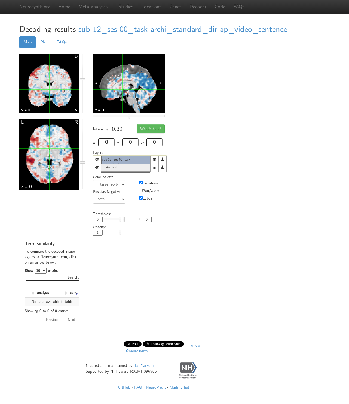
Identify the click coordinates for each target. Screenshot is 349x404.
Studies (125, 7)
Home (64, 7)
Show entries (41, 271)
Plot (44, 42)
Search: (52, 281)
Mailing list (179, 387)
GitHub (124, 387)
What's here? (150, 128)
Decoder (197, 7)
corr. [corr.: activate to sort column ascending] (73, 292)
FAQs (238, 7)
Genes (175, 7)
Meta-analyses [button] (94, 7)
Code (220, 7)
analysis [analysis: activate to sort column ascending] (43, 292)
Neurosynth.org (34, 7)
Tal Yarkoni (144, 365)
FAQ (138, 387)
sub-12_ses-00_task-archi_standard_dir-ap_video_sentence (182, 29)
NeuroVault (156, 387)
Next (71, 319)
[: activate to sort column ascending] (30, 293)
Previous (52, 319)
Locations (151, 7)
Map (27, 42)
